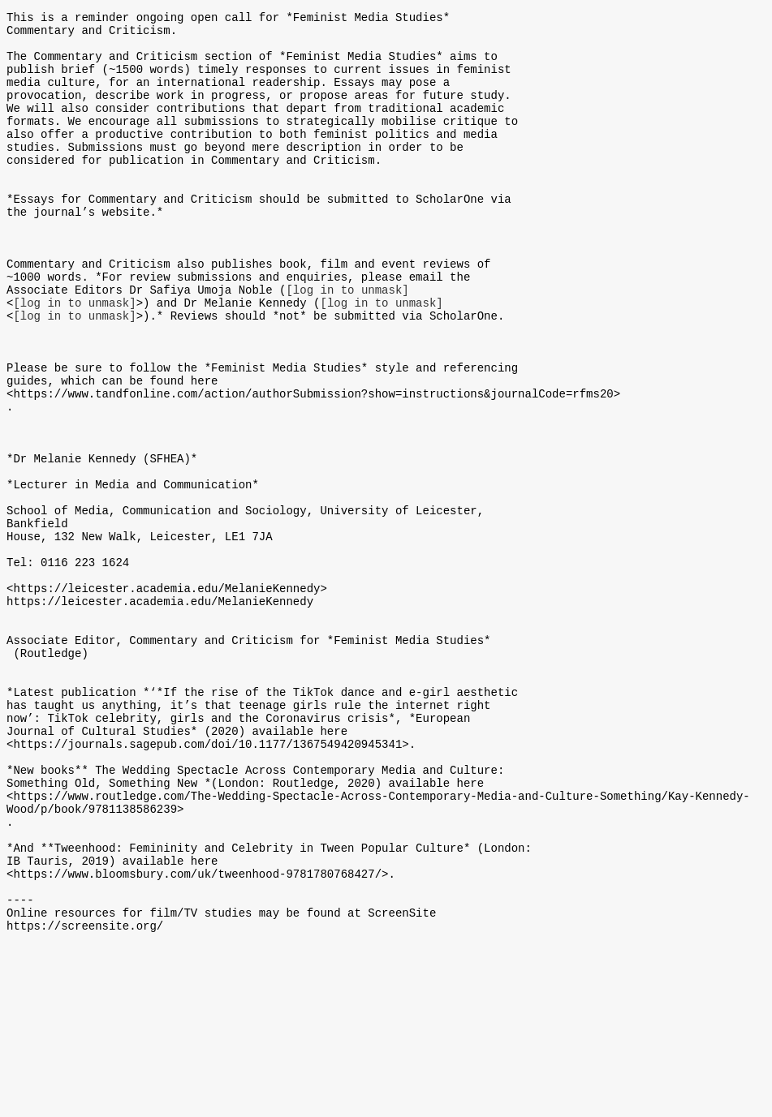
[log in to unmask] (347, 342)
